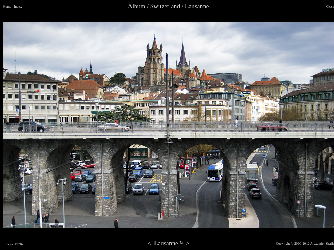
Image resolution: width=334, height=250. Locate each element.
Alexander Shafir (322, 243)
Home (7, 6)
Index (18, 6)
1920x (19, 244)
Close (330, 6)
